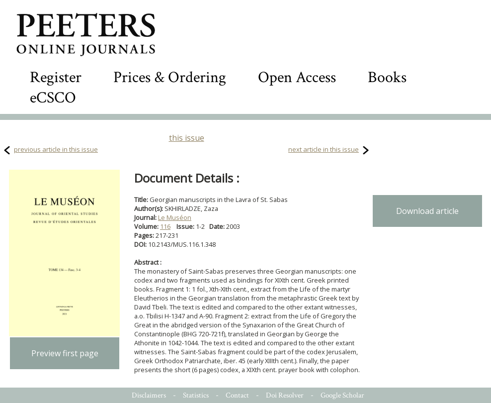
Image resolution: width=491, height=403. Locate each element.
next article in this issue (323, 149)
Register (56, 77)
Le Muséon (174, 217)
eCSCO (53, 98)
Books (387, 77)
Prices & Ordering (169, 77)
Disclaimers (149, 395)
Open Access (297, 77)
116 (165, 226)
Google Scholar (342, 395)
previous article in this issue (56, 149)
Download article (427, 210)
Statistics (196, 395)
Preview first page (64, 353)
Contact (237, 395)
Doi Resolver (285, 395)
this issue (186, 137)
